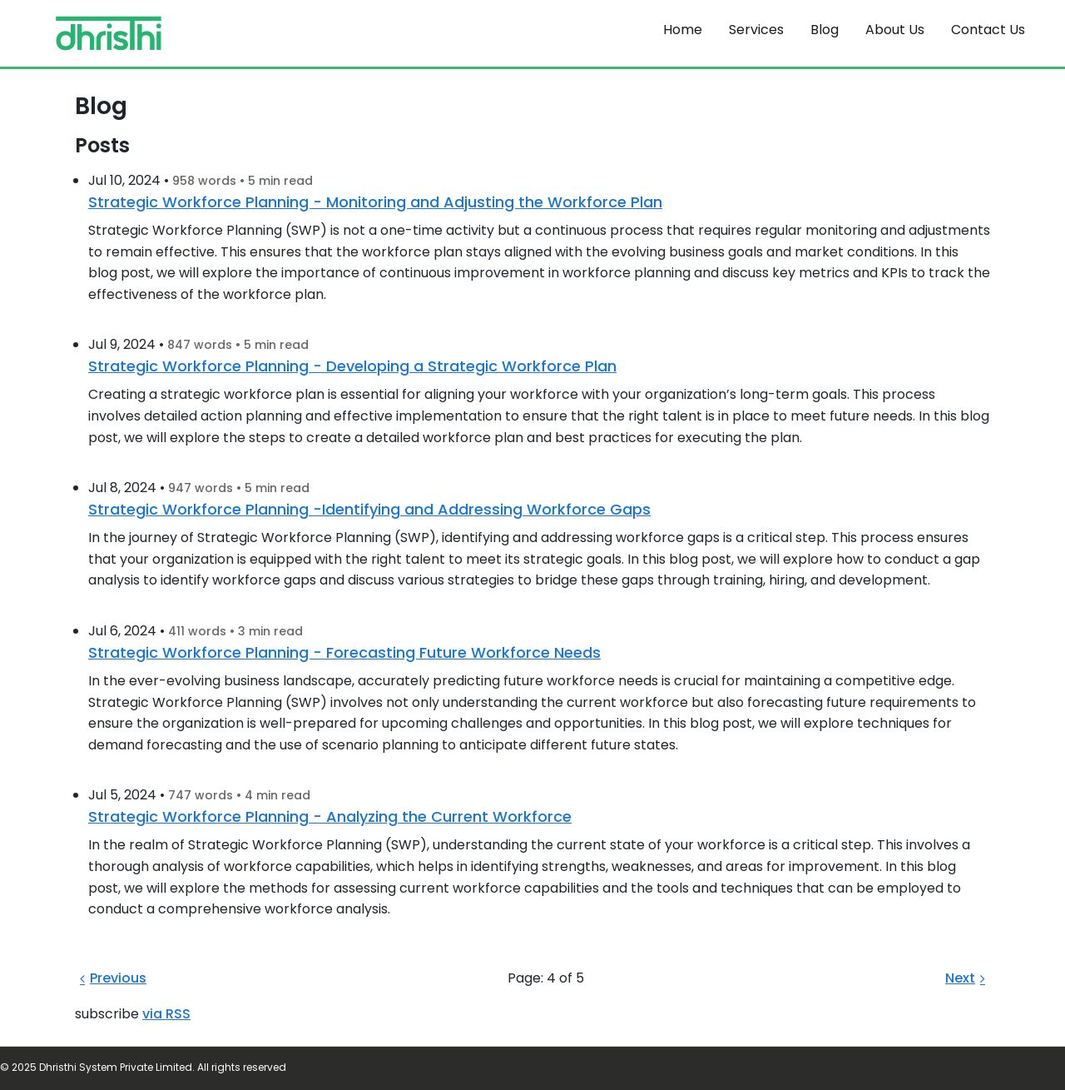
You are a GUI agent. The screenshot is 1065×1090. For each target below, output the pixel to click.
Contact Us (988, 29)
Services (756, 29)
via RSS (166, 1013)
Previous (110, 978)
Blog (824, 29)
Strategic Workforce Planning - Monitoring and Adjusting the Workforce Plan (375, 202)
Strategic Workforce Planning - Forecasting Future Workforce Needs (344, 652)
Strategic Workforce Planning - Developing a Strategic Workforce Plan (352, 366)
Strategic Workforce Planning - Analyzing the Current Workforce (330, 816)
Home (682, 29)
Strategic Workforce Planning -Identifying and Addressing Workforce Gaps (369, 509)
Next (967, 978)
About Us (894, 29)
